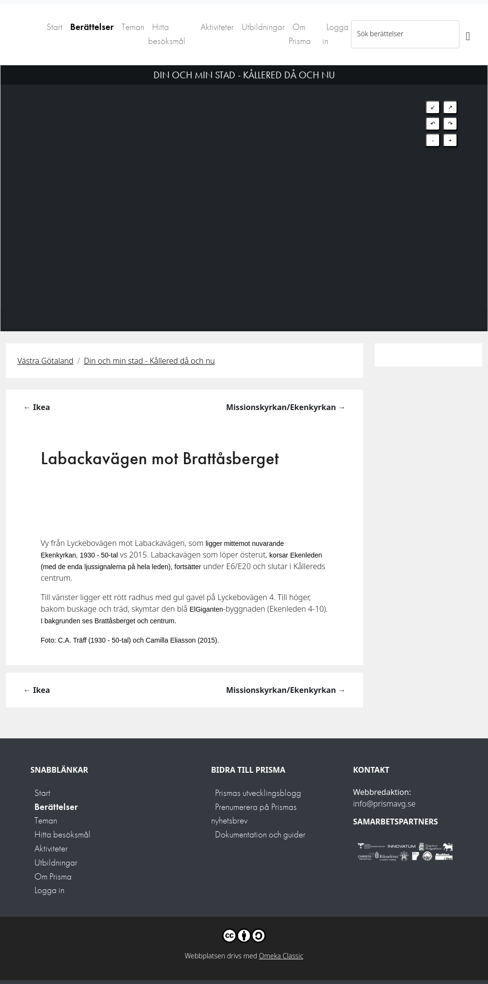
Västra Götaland (45, 360)
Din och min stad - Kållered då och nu (149, 360)
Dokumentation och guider (260, 834)
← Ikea (36, 407)
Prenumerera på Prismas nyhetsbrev (254, 814)
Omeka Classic (281, 955)
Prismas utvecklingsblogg (258, 793)
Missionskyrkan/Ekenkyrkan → (286, 407)
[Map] (244, 186)
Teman (133, 27)
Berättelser (92, 27)
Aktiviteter (217, 27)
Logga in (335, 34)
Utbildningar (263, 27)
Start (54, 27)
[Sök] (467, 34)
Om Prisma (300, 34)
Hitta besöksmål (166, 34)
